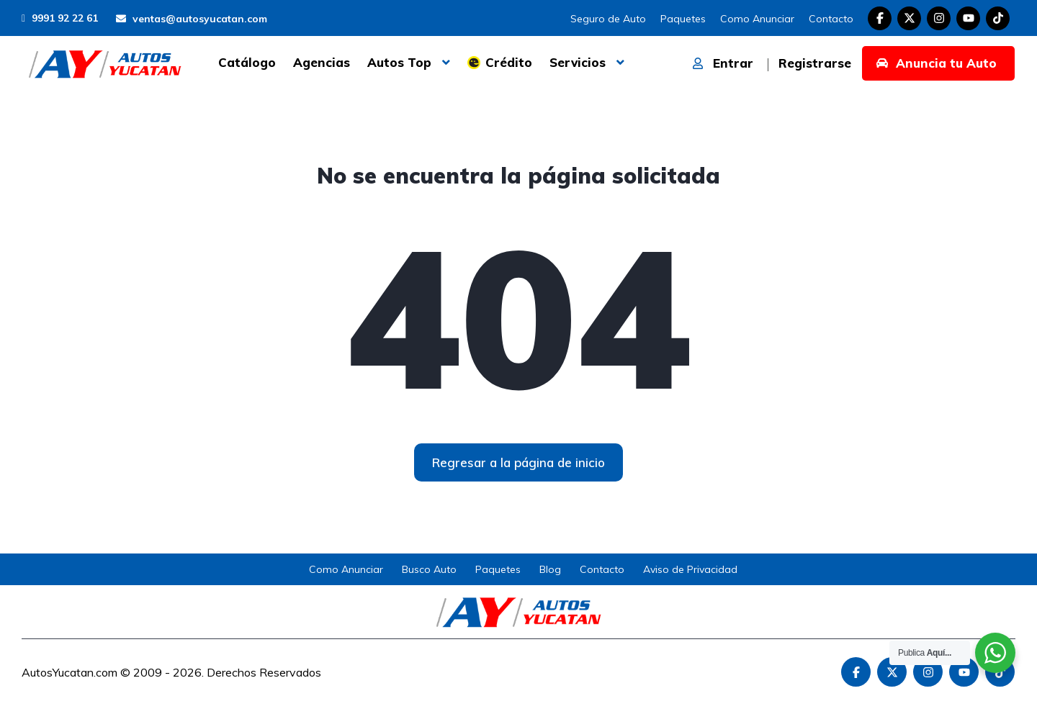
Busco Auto (429, 569)
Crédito (508, 62)
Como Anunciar (757, 18)
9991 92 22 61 (60, 18)
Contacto (831, 18)
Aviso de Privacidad (690, 569)
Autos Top (399, 62)
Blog (550, 569)
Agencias (321, 62)
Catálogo (247, 62)
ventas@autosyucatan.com (191, 18)
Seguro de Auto (608, 18)
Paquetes (683, 18)
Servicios (577, 62)
